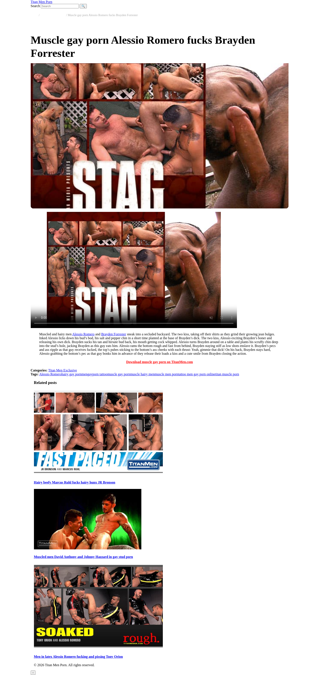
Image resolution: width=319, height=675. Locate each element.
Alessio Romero (83, 334)
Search (35, 6)
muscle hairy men (142, 374)
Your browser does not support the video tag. (134, 270)
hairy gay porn (71, 374)
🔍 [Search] (83, 6)
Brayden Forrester (113, 334)
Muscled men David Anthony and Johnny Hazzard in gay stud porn (83, 557)
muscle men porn (166, 374)
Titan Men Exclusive (52, 15)
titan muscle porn (227, 374)
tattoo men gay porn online (196, 374)
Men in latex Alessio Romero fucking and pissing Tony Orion (78, 656)
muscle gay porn (118, 374)
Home (34, 15)
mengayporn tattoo (94, 374)
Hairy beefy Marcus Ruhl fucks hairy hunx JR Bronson (74, 482)
